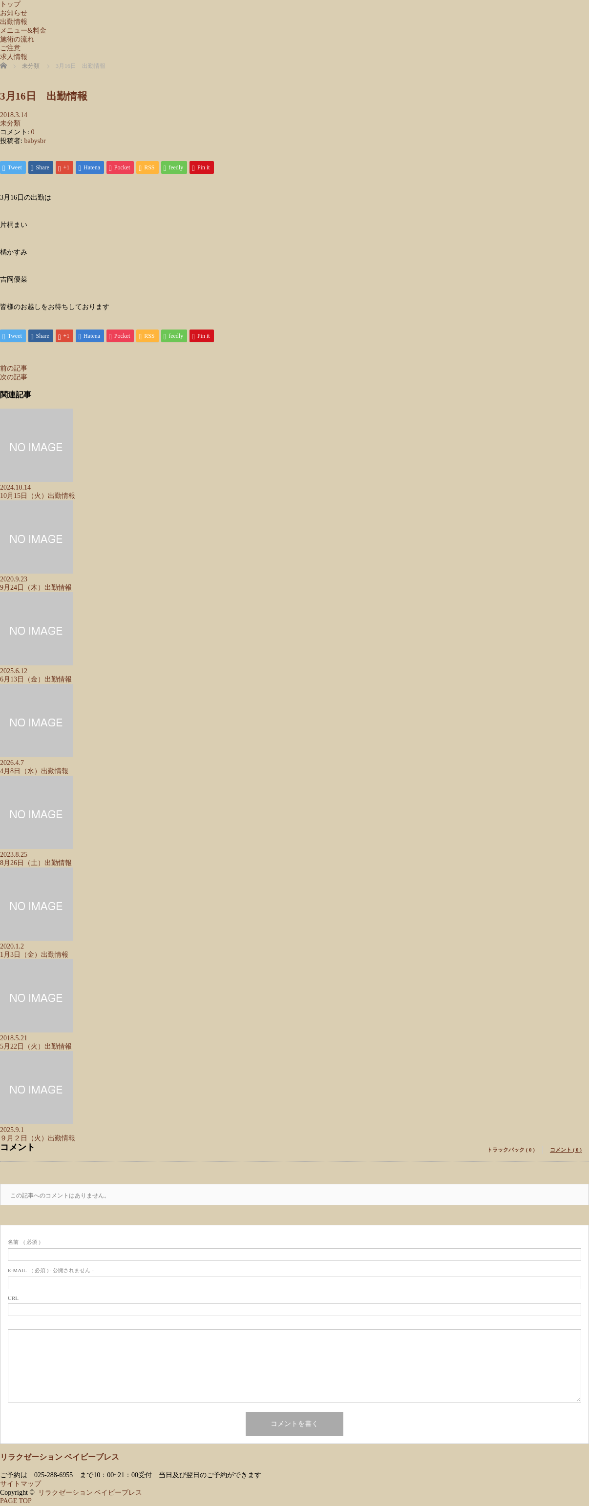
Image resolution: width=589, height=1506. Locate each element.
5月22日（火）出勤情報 (36, 1047)
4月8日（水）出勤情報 (34, 772)
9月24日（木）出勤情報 (36, 588)
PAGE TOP (16, 1502)
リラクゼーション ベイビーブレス (59, 1458)
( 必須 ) (24, 1243)
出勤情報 (13, 21)
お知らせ (13, 13)
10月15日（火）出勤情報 (37, 496)
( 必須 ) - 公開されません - (51, 1271)
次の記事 (13, 378)
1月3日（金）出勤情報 (34, 955)
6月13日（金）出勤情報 (36, 680)
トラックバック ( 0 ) (511, 1151)
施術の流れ (17, 39)
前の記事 (13, 369)
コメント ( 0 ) (566, 1151)
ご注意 (10, 48)
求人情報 (13, 57)
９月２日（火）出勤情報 (37, 1139)
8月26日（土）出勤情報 (36, 863)
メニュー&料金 (23, 30)
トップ (10, 4)
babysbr (34, 140)
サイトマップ (20, 1484)
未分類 (10, 123)
